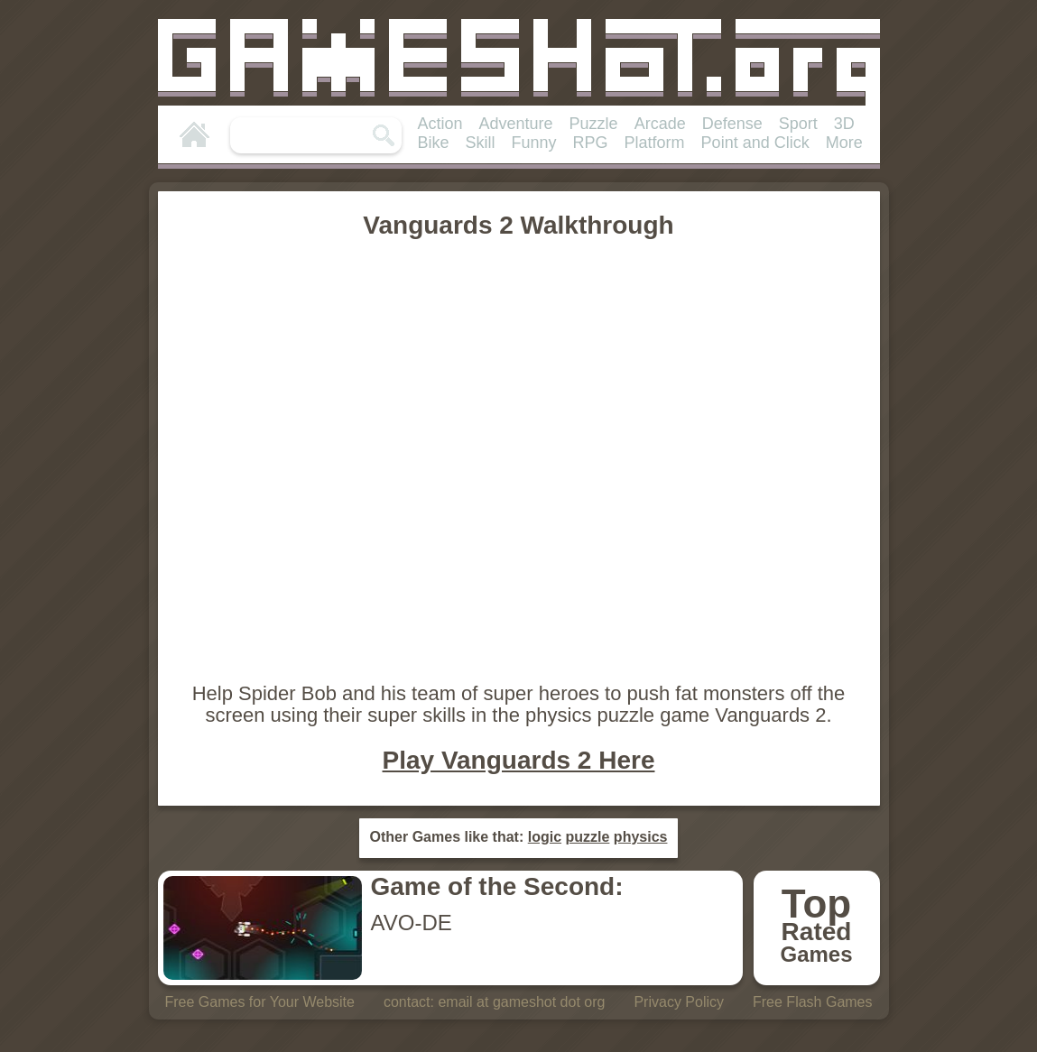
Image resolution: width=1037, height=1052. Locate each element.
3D (844, 124)
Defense (732, 124)
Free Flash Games (812, 1002)
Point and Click (755, 143)
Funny (534, 143)
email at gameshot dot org (521, 1002)
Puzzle (593, 124)
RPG (590, 143)
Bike (433, 143)
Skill (480, 143)
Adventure (516, 124)
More (844, 143)
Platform (655, 143)
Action (440, 124)
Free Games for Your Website (259, 1002)
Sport (798, 124)
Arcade (660, 124)
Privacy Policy (679, 1002)
